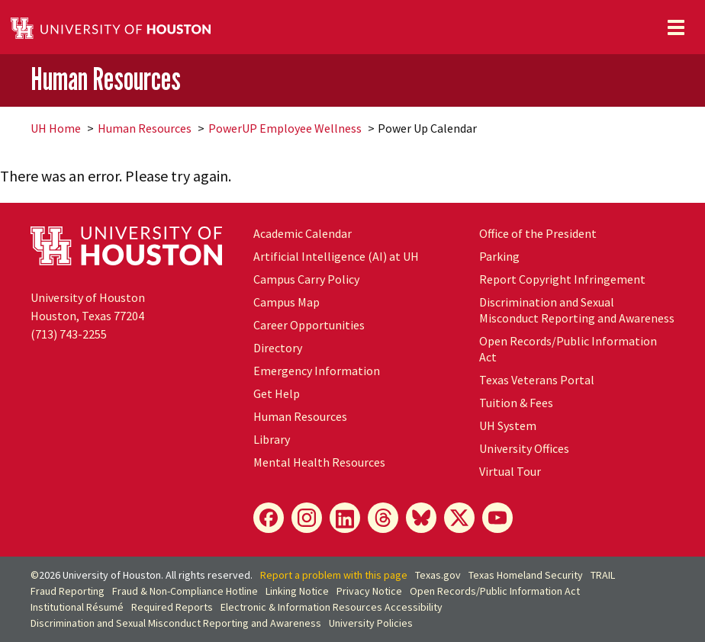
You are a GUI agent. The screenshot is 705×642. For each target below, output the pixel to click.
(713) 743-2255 (69, 334)
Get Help (276, 393)
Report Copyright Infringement (562, 279)
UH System (507, 425)
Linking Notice (297, 591)
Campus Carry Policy (306, 279)
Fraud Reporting (68, 591)
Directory (277, 347)
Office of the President (538, 233)
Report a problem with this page (333, 575)
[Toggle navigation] (676, 27)
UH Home (56, 128)
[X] (459, 517)
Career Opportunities (309, 324)
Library (271, 439)
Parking (499, 256)
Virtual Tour (510, 471)
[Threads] (383, 517)
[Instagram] (306, 517)
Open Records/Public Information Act (495, 591)
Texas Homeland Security (525, 575)
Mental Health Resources (319, 462)
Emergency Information (316, 370)
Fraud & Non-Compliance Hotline (185, 591)
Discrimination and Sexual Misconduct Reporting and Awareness (576, 310)
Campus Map (286, 302)
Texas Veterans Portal (536, 379)
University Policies (371, 623)
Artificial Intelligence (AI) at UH (336, 256)
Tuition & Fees (516, 402)
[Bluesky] (421, 517)
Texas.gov (438, 575)
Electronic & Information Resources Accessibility (332, 607)
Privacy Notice (369, 591)
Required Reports (172, 607)
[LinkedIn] (345, 517)
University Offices (524, 448)
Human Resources (106, 79)
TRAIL (603, 575)
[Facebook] (268, 517)
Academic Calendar (302, 233)
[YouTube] (497, 517)
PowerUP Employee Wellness (285, 128)
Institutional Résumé (77, 607)
